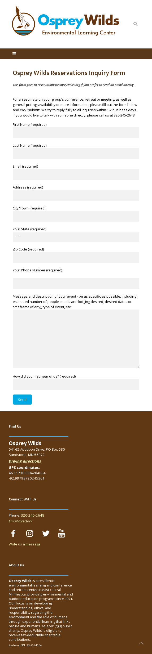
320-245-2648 (32, 515)
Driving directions (25, 461)
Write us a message (25, 544)
